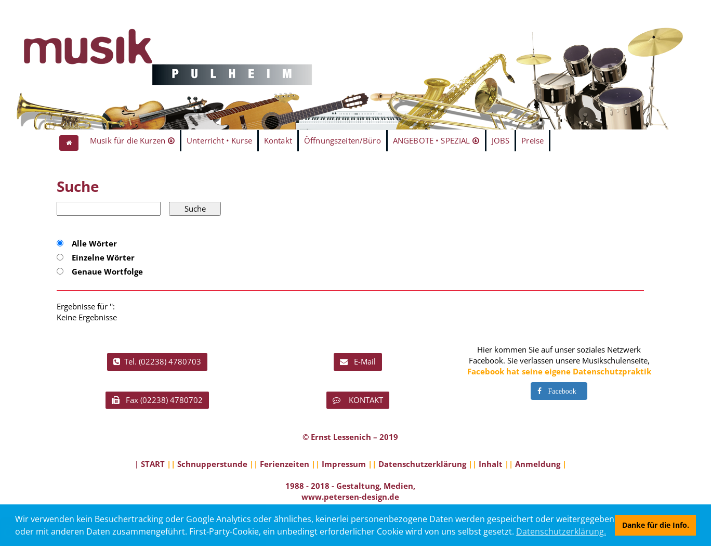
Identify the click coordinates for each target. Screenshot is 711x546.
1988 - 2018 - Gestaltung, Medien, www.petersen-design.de (350, 491)
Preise (532, 140)
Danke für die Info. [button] (655, 525)
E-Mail (358, 361)
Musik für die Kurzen (127, 140)
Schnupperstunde (212, 464)
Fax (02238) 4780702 (157, 400)
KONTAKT (358, 400)
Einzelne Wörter (103, 257)
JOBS (501, 140)
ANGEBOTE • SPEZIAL (431, 140)
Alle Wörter (94, 243)
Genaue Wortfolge (107, 271)
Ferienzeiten (284, 464)
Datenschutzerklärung (422, 464)
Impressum (344, 464)
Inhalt (491, 464)
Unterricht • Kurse (219, 140)
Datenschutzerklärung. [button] (561, 531)
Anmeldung (537, 464)
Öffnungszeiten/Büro (342, 140)
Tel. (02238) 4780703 (157, 361)
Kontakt (278, 140)
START (153, 464)
